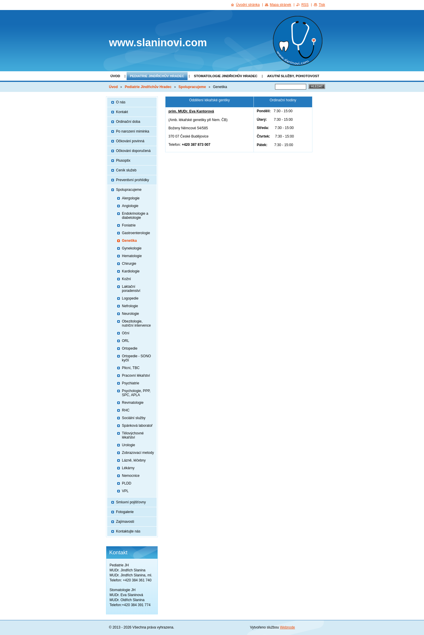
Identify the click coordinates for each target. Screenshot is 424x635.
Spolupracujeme (192, 87)
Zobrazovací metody (138, 453)
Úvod (115, 76)
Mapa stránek (280, 5)
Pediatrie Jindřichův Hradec (157, 76)
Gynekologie (132, 248)
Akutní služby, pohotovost (293, 76)
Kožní (126, 279)
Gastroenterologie (136, 233)
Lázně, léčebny (134, 460)
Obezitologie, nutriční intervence (136, 323)
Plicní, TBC (131, 368)
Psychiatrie (130, 383)
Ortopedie (130, 348)
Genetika (129, 241)
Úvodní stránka (248, 5)
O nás (120, 102)
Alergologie (131, 198)
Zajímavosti (125, 522)
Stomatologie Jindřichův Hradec (226, 76)
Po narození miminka (132, 131)
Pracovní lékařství (136, 375)
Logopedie (130, 298)
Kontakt (122, 112)
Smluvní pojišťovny (131, 502)
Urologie (128, 445)
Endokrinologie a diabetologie (135, 215)
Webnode (287, 627)
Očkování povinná (130, 141)
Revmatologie (132, 403)
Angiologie (130, 206)
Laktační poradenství (131, 289)
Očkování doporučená (133, 151)
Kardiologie (131, 271)
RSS (305, 5)
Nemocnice (131, 476)
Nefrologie (130, 306)
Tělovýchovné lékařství (133, 435)
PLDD (126, 483)
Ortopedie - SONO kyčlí (136, 358)
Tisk (322, 5)
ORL (125, 341)
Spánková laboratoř (137, 426)
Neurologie (130, 314)
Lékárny (128, 468)
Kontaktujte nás (128, 531)
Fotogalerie (125, 512)
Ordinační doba (128, 122)
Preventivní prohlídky (132, 180)
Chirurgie (129, 264)
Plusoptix (123, 160)
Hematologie (132, 256)
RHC (126, 410)
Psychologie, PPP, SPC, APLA (136, 393)
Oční (125, 333)
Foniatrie (129, 225)
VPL (125, 491)
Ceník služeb (126, 170)
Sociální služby (133, 418)
